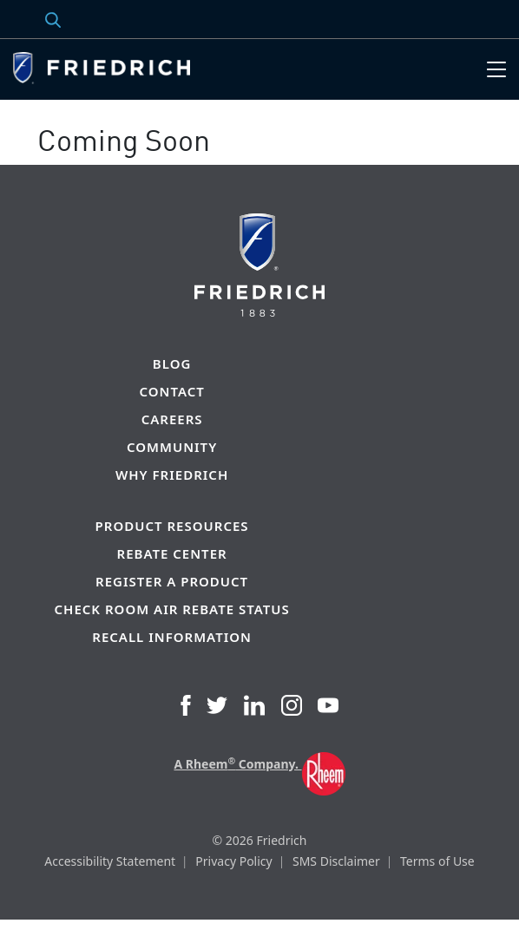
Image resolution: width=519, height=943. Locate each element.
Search (35, 19)
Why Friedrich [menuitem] (171, 474)
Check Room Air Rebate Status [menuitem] (172, 609)
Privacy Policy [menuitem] (233, 861)
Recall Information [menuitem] (172, 637)
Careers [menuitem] (172, 419)
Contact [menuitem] (171, 391)
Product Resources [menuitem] (172, 526)
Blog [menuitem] (172, 363)
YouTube (328, 705)
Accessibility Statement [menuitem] (109, 861)
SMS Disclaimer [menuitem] (336, 861)
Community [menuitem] (172, 447)
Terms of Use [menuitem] (437, 861)
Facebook (186, 705)
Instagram (291, 705)
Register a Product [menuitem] (171, 581)
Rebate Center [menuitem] (172, 553)
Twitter (217, 705)
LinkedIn (254, 705)
